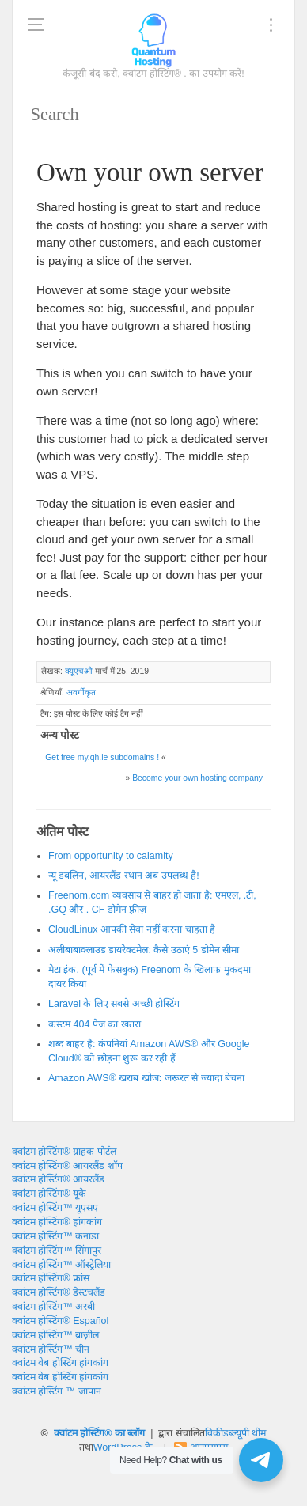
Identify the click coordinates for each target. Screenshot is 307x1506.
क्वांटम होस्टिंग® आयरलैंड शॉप (67, 1165)
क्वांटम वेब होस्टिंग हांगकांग (60, 1362)
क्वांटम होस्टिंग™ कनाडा (55, 1236)
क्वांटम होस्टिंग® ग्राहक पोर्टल (64, 1151)
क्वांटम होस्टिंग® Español (60, 1320)
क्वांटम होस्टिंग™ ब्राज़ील (55, 1335)
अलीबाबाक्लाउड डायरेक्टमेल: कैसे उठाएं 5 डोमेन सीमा (143, 949)
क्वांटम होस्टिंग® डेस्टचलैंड (58, 1292)
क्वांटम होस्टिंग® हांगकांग (57, 1222)
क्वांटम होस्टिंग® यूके (49, 1193)
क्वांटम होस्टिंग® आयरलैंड (58, 1179)
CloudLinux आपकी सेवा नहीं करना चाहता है (131, 929)
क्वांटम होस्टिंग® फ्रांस (50, 1278)
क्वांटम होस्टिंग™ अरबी (53, 1306)
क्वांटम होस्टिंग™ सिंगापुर (56, 1250)
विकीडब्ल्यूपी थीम (235, 1433)
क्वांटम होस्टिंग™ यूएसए (55, 1207)
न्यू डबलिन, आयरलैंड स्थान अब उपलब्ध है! (123, 875)
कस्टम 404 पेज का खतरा (94, 1024)
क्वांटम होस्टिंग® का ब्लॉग (100, 1433)
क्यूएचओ (79, 671)
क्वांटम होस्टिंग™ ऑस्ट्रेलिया (61, 1264)
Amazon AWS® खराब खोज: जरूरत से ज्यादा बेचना (146, 1078)
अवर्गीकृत (81, 692)
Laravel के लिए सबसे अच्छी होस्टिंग (114, 1003)
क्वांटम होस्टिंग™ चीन (50, 1349)
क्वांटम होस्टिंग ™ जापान (56, 1391)
